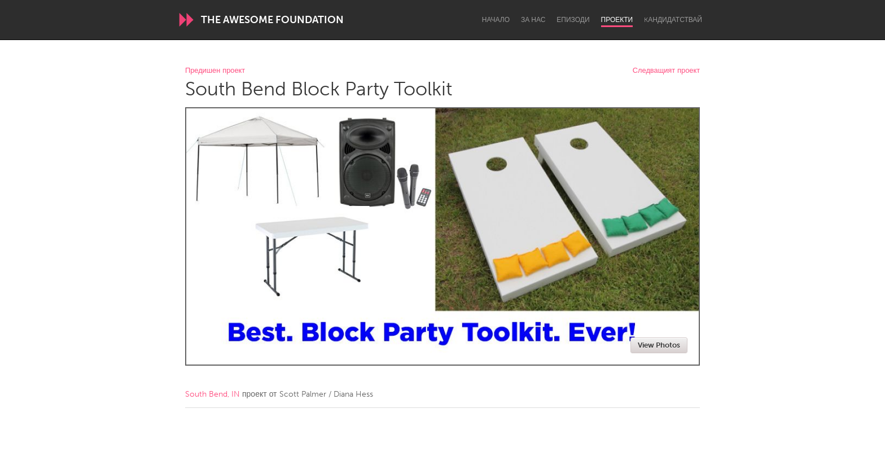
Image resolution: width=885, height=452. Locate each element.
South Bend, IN (212, 394)
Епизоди (573, 20)
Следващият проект (666, 70)
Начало (496, 20)
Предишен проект (215, 70)
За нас (533, 20)
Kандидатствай (673, 20)
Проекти (617, 20)
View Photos (659, 345)
